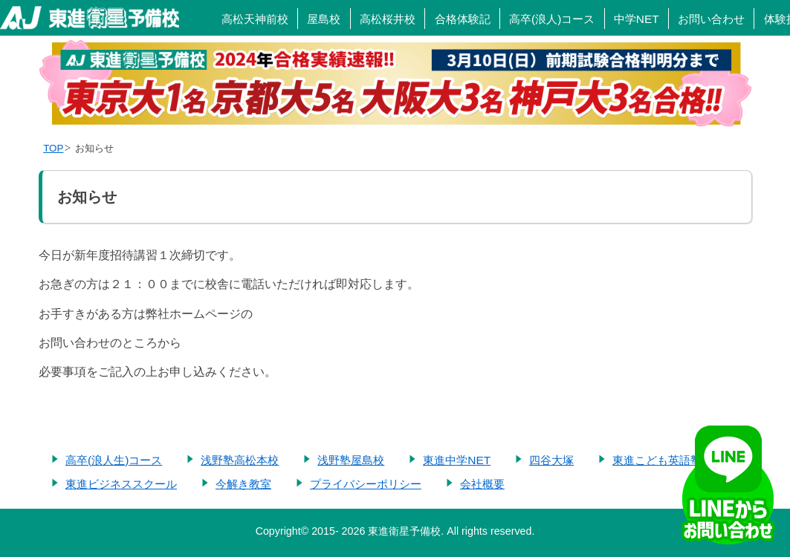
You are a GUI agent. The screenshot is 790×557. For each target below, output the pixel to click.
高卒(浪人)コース (552, 19)
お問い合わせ (711, 19)
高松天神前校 (254, 19)
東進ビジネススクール (121, 484)
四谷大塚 (551, 460)
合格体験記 (462, 19)
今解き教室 (243, 484)
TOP (53, 148)
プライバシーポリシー (365, 484)
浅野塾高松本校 (240, 460)
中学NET (636, 19)
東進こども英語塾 (657, 460)
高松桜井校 (387, 19)
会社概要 (482, 484)
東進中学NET (456, 460)
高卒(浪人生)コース (113, 460)
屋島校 (323, 19)
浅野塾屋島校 (350, 460)
